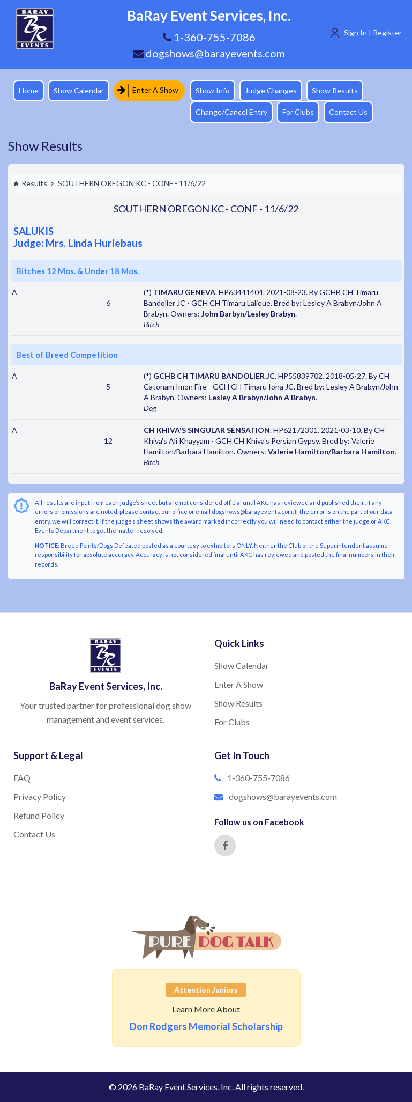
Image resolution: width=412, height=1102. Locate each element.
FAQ (22, 778)
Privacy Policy (39, 796)
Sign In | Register (373, 32)
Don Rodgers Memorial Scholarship (206, 1026)
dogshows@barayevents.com (209, 53)
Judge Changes (271, 90)
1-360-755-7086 (258, 778)
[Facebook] (225, 845)
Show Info (213, 90)
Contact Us (348, 111)
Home (29, 90)
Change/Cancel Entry (231, 111)
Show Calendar (79, 90)
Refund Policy (38, 815)
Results (30, 183)
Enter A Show (147, 90)
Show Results (335, 90)
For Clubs (298, 111)
